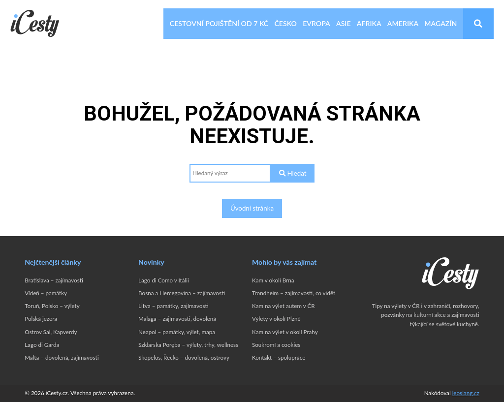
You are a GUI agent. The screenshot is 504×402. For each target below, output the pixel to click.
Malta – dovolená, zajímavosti (61, 357)
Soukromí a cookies (276, 344)
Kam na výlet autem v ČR (283, 306)
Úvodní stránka (252, 208)
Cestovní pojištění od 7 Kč (219, 23)
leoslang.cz (465, 393)
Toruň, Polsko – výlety (52, 306)
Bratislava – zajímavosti (54, 280)
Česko (285, 23)
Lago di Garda (42, 344)
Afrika (369, 23)
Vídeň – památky (46, 293)
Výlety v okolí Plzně (276, 318)
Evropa (316, 23)
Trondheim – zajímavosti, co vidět (293, 293)
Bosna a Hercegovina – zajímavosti (181, 293)
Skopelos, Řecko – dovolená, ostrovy (183, 357)
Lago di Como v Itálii (163, 280)
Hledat (292, 173)
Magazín (440, 23)
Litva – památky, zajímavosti (173, 306)
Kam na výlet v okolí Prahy (285, 332)
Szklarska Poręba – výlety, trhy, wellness (188, 344)
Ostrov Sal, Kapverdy (51, 332)
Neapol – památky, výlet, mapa (176, 332)
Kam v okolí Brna (273, 280)
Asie (343, 23)
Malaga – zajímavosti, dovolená (177, 318)
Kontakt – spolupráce (278, 357)
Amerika (402, 23)
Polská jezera (41, 318)
